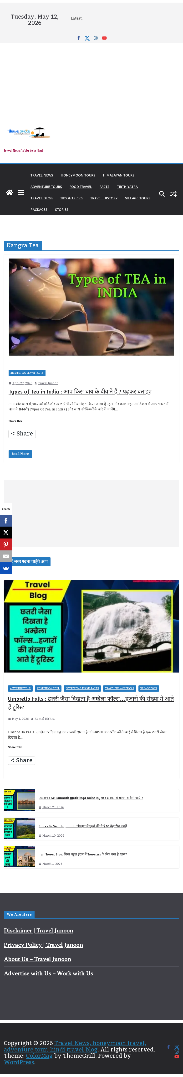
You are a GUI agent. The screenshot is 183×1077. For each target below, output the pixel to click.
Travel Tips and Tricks (119, 688)
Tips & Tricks (71, 198)
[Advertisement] (91, 79)
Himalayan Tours (118, 175)
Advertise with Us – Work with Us (48, 973)
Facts (104, 186)
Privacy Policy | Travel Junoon (43, 945)
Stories (61, 209)
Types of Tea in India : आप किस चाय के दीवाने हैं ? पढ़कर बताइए (80, 391)
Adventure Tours (46, 186)
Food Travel (81, 186)
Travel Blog (41, 198)
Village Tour (148, 688)
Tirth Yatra (127, 186)
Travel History (103, 198)
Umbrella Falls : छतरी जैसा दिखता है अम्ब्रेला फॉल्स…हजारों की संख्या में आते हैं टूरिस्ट (91, 703)
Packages (38, 209)
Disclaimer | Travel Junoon (38, 930)
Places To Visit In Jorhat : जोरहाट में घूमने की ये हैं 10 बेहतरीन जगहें (83, 826)
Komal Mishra (45, 718)
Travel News (41, 175)
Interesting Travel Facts (27, 373)
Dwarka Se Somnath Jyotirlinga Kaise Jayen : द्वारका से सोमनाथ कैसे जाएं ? (91, 798)
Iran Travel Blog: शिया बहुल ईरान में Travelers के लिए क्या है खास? (83, 854)
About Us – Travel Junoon (37, 959)
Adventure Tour (20, 688)
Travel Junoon (48, 383)
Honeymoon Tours (78, 175)
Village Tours (137, 198)
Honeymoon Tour (48, 688)
